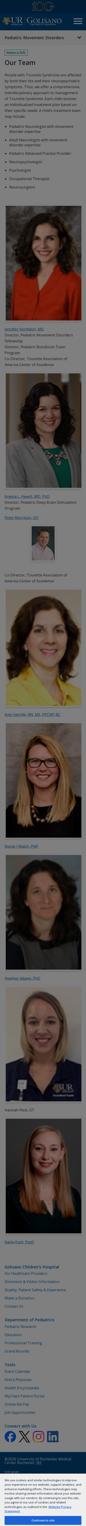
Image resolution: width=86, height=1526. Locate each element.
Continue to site (43, 1520)
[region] (43, 1499)
